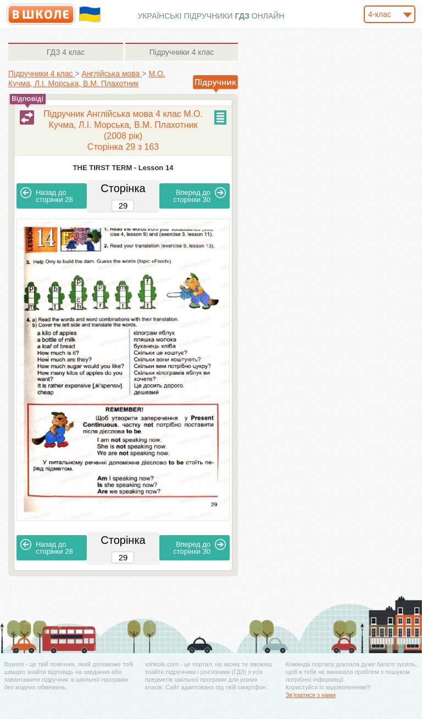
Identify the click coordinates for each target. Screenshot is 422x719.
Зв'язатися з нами (311, 695)
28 (46, 195)
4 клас (66, 52)
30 (199, 195)
